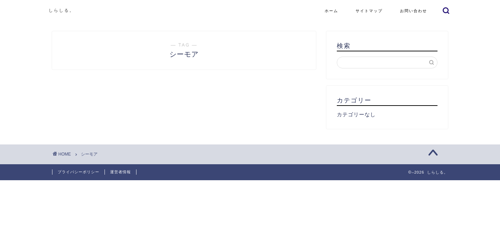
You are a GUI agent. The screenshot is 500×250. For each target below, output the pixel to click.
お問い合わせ (413, 10)
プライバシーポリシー (78, 172)
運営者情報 (120, 172)
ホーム (331, 10)
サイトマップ (369, 10)
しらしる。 (62, 10)
